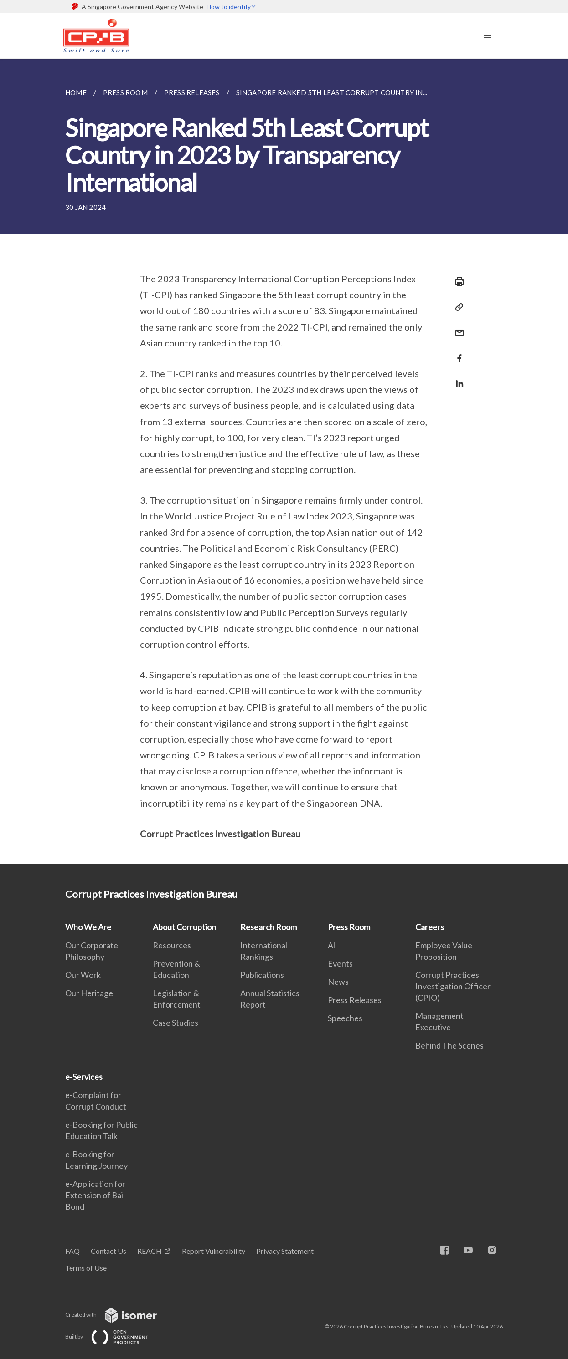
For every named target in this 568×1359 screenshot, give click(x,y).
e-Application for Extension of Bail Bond (95, 1195)
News (338, 982)
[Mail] (456, 327)
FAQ (72, 1251)
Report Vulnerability (213, 1251)
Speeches (345, 1018)
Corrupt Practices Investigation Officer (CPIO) (453, 986)
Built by (114, 1336)
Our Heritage (89, 993)
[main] (284, 461)
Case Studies (175, 1023)
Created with (118, 1314)
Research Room (268, 927)
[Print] (456, 282)
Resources (172, 945)
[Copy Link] (456, 307)
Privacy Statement (285, 1251)
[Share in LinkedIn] (456, 378)
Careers (429, 927)
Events (340, 963)
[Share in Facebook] (456, 352)
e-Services (84, 1077)
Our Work (83, 975)
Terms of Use (86, 1267)
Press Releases (355, 1000)
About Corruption (184, 927)
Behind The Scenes (449, 1045)
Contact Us (108, 1251)
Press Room (349, 927)
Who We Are (88, 927)
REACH (149, 1251)
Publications (262, 975)
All (332, 945)
